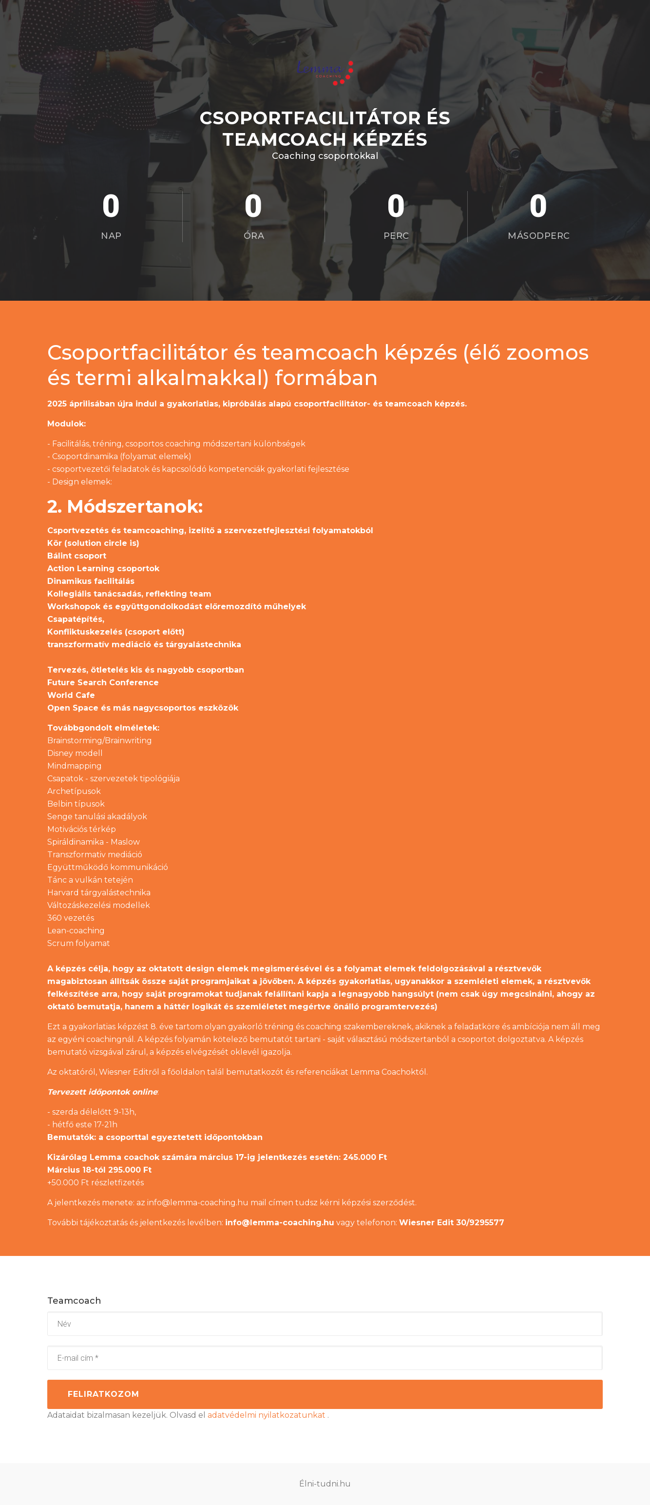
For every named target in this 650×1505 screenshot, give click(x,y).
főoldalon (185, 1072)
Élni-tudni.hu (325, 1483)
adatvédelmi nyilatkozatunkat (267, 1415)
